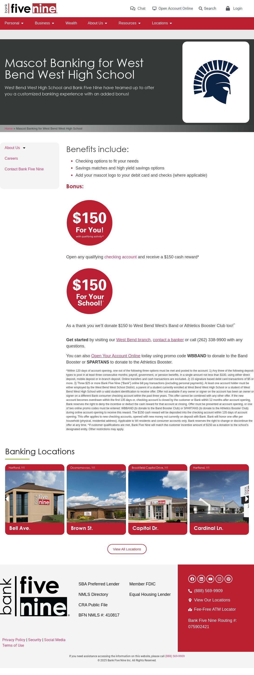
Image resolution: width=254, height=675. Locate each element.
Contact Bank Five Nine (24, 176)
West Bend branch (133, 346)
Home (9, 135)
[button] (7, 505)
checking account (120, 264)
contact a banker (168, 346)
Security (34, 647)
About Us (15, 155)
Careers (11, 165)
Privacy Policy (13, 647)
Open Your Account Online (115, 362)
